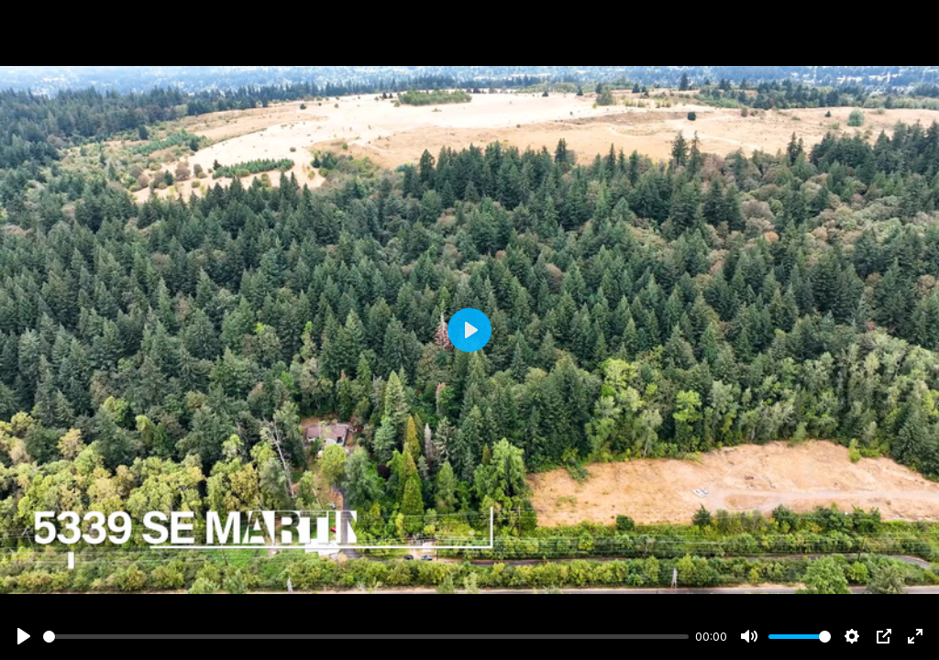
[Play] (24, 636)
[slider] (366, 636)
